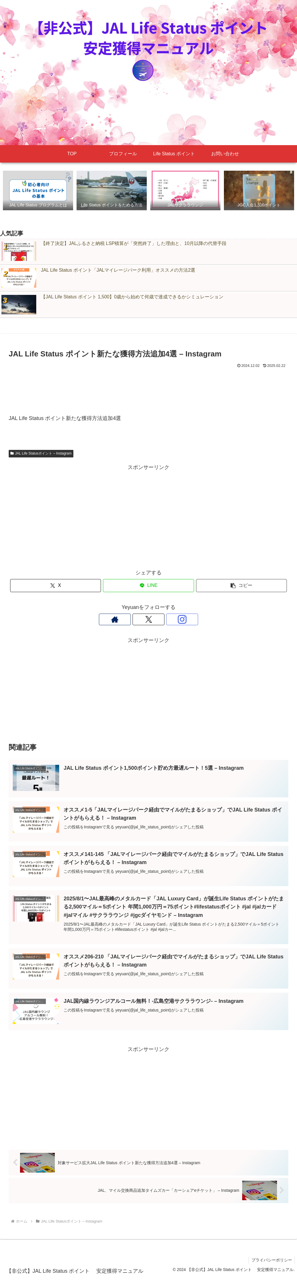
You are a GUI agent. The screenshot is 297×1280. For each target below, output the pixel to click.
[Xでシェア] (55, 585)
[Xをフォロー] (148, 619)
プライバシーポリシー (271, 1261)
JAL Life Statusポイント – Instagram (41, 454)
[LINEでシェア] (148, 585)
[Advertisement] (148, 386)
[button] (241, 585)
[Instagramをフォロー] (162, 619)
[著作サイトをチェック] (135, 619)
